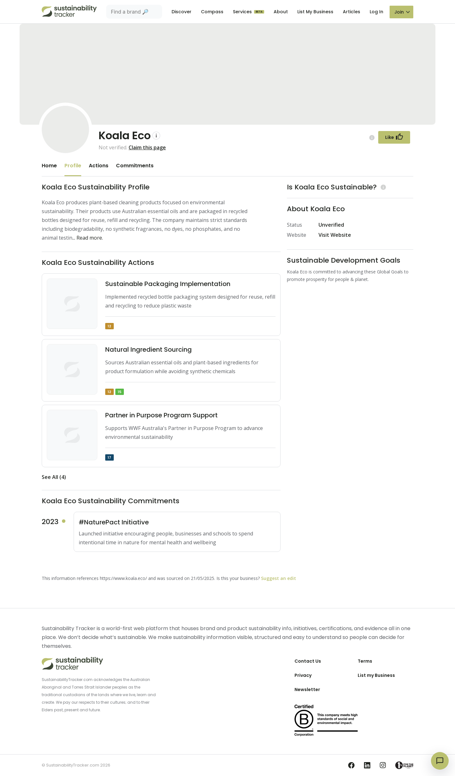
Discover (181, 12)
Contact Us (307, 661)
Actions (98, 165)
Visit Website (334, 234)
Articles (351, 12)
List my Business (376, 675)
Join (399, 12)
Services (243, 12)
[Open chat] (440, 761)
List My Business (315, 12)
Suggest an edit (278, 578)
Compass (212, 12)
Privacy (303, 675)
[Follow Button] (394, 137)
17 (109, 457)
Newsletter (307, 689)
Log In (376, 12)
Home (49, 165)
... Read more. (87, 237)
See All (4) (54, 477)
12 (109, 326)
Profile (72, 165)
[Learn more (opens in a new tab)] (382, 187)
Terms (365, 661)
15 (119, 391)
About (281, 12)
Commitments (135, 165)
